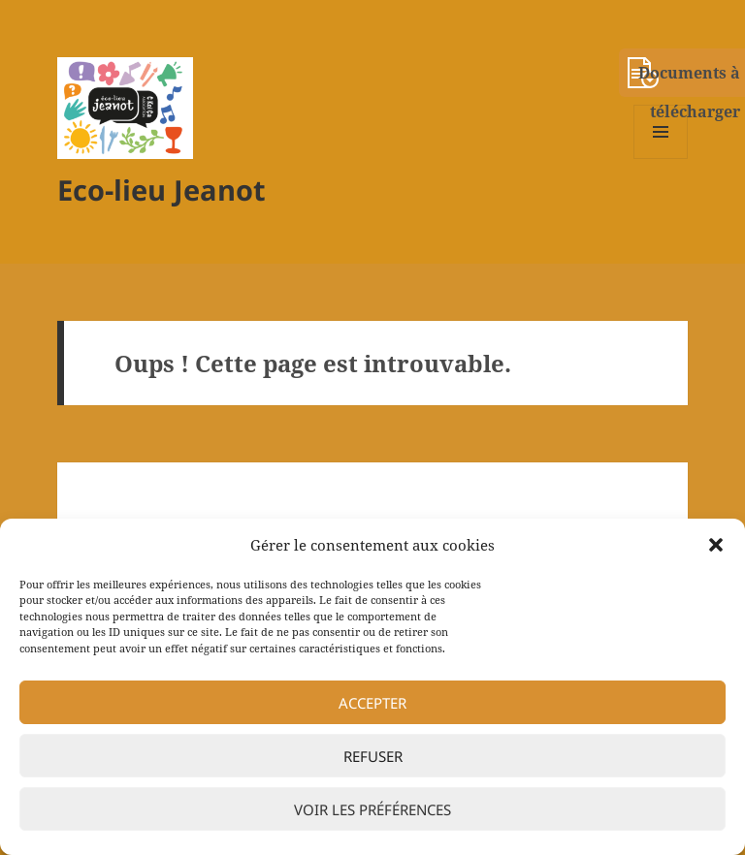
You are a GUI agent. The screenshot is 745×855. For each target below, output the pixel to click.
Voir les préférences (372, 809)
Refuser (373, 756)
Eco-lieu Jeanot (161, 189)
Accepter (372, 702)
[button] (716, 544)
